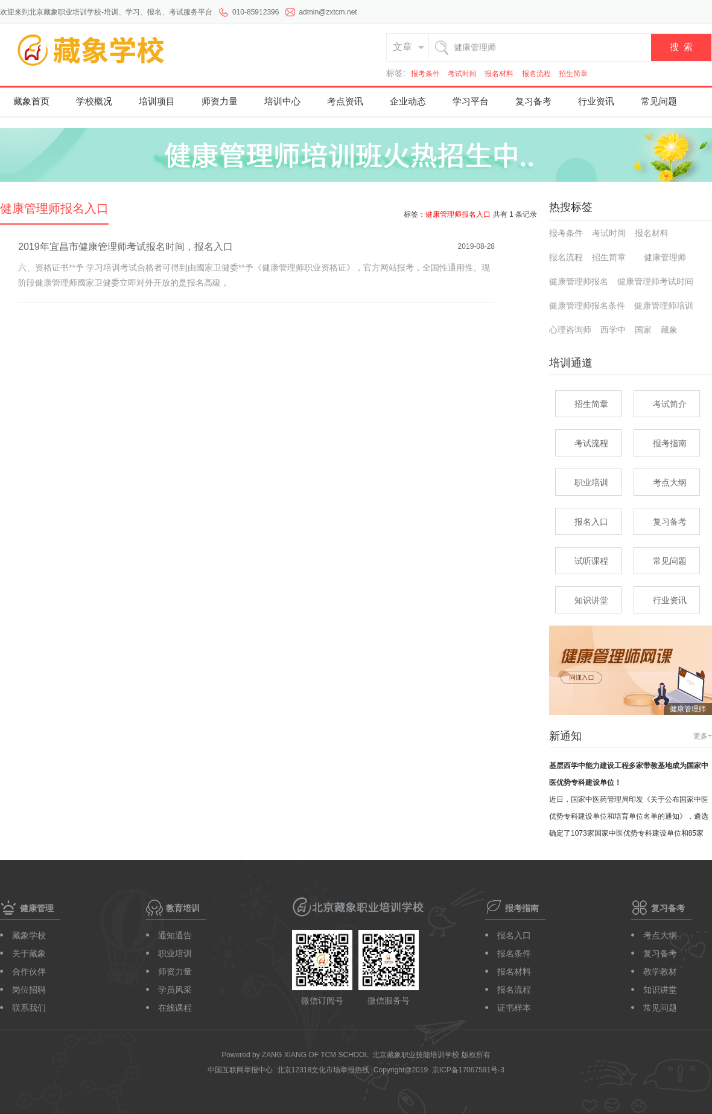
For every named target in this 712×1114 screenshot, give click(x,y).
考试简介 (670, 404)
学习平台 (471, 101)
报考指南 (670, 443)
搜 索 (681, 47)
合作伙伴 (29, 971)
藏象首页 (31, 101)
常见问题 (659, 101)
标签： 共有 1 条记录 (470, 214)
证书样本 (514, 1008)
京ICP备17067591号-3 (468, 1070)
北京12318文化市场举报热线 (323, 1070)
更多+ (702, 736)
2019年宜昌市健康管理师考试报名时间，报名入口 (125, 247)
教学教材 (660, 971)
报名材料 (499, 73)
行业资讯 (596, 101)
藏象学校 (29, 935)
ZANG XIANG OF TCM (315, 1055)
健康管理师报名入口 (54, 208)
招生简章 (573, 73)
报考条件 (425, 73)
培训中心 (282, 101)
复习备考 (533, 101)
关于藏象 (29, 953)
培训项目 (157, 101)
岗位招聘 (29, 989)
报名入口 (591, 522)
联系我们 (29, 1008)
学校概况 (94, 101)
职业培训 (591, 482)
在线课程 (175, 1008)
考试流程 (591, 443)
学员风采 (175, 989)
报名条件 (514, 953)
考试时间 (462, 73)
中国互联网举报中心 (240, 1070)
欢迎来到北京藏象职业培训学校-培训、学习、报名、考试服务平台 (106, 12)
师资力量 (220, 101)
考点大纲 (670, 482)
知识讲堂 (591, 600)
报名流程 (536, 73)
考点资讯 (345, 101)
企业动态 (408, 101)
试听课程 (591, 561)
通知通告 (175, 935)
